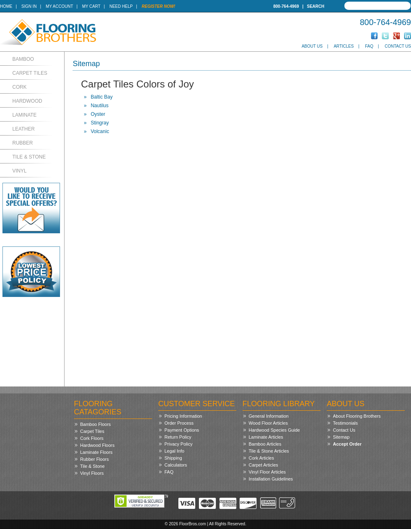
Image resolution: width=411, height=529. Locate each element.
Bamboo (23, 59)
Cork (19, 87)
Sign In (29, 6)
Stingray (100, 123)
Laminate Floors (96, 452)
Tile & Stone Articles (269, 450)
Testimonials (345, 423)
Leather (23, 129)
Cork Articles (261, 457)
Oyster (98, 114)
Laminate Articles (266, 437)
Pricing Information (183, 416)
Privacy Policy (178, 444)
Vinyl (19, 171)
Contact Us (398, 46)
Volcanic (100, 131)
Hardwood (27, 101)
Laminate (24, 115)
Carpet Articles (263, 464)
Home (6, 6)
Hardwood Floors (97, 445)
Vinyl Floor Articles (267, 471)
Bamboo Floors (95, 424)
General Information (269, 416)
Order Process (179, 423)
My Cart (91, 6)
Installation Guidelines (271, 478)
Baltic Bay (102, 97)
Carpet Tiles (29, 73)
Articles (344, 46)
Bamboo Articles (265, 444)
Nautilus (100, 105)
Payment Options (181, 430)
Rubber (22, 143)
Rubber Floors (94, 459)
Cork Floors (92, 438)
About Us (312, 46)
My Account (59, 6)
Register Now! (158, 6)
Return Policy (177, 437)
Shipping (173, 457)
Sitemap (341, 437)
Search (315, 6)
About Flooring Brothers (357, 416)
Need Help (121, 6)
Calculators (175, 464)
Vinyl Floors (92, 473)
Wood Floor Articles (268, 423)
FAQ (369, 46)
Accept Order (347, 444)
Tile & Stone (29, 157)
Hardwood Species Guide (274, 430)
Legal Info (174, 450)
